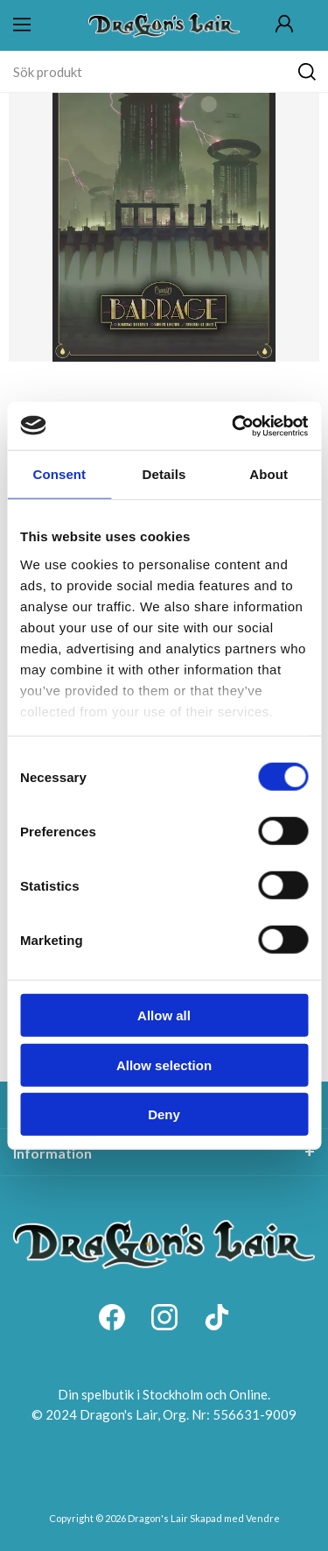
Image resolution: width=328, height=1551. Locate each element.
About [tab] (268, 474)
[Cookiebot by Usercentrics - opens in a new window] (233, 425)
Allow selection (164, 1064)
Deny (164, 1114)
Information (52, 1153)
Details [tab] (164, 474)
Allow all (164, 1015)
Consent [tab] (59, 474)
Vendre (263, 1518)
